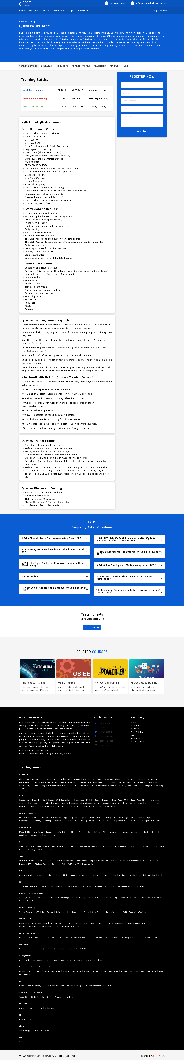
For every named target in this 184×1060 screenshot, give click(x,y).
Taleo (48, 803)
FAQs (125, 66)
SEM (72, 832)
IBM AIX (44, 886)
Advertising (158, 786)
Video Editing (25, 786)
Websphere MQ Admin (127, 886)
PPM (54, 960)
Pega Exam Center (148, 971)
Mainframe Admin (94, 886)
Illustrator (72, 782)
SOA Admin (41, 898)
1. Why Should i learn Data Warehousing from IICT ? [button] (55, 538)
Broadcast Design (80, 779)
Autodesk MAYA (55, 786)
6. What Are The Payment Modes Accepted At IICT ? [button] (129, 565)
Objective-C (46, 997)
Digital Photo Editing (143, 782)
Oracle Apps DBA (81, 800)
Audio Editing (39, 786)
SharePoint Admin (106, 861)
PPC (104, 832)
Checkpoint (82, 875)
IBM (20, 882)
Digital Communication (134, 779)
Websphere (109, 886)
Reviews (114, 66)
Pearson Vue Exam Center (30, 971)
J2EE (32, 846)
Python (122, 875)
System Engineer (98, 923)
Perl (160, 875)
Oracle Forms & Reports (150, 898)
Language (23, 944)
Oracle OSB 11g (79, 898)
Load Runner (48, 912)
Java (21, 842)
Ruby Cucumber (74, 912)
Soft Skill (83, 949)
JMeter (86, 912)
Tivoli (141, 886)
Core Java (23, 846)
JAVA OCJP (102, 846)
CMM (61, 960)
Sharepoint (68, 861)
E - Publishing (96, 782)
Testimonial (59, 11)
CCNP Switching (74, 986)
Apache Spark (144, 821)
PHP (21, 1015)
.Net (21, 856)
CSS (29, 832)
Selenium (60, 912)
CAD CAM (23, 1008)
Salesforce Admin (101, 938)
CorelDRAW (96, 779)
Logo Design (125, 782)
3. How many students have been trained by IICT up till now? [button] (55, 550)
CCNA (47, 986)
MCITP (109, 986)
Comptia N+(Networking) (68, 926)
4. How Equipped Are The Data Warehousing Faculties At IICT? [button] (129, 553)
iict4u (99, 727)
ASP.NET (41, 861)
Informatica (24, 818)
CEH (92, 875)
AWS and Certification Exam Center (34, 938)
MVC (63, 864)
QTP (37, 912)
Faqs (70, 11)
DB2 (75, 886)
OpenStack (137, 938)
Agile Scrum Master (34, 960)
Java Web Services (87, 846)
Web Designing (26, 827)
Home (22, 11)
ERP (20, 1037)
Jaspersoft (118, 821)
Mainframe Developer (28, 886)
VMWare (115, 938)
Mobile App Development (30, 992)
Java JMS (124, 846)
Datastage (24, 821)
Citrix (21, 1026)
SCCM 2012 (121, 861)
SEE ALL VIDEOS (92, 628)
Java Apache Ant (45, 850)
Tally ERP (50, 875)
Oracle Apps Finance (100, 800)
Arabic (48, 949)
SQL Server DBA (46, 806)
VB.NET (31, 861)
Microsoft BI (46, 818)
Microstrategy (61, 818)
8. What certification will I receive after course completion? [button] (129, 577)
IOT (76, 821)
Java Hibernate (56, 846)
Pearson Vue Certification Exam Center (37, 967)
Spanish (65, 949)
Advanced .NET (54, 861)
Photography (125, 786)
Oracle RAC (66, 800)
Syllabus (46, 66)
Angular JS (114, 832)
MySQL (29, 1019)
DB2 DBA (60, 806)
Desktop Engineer (58, 923)
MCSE (99, 875)
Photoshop (24, 779)
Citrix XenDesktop (41, 1031)
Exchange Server (89, 864)
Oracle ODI (24, 901)
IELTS (74, 949)
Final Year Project (27, 875)
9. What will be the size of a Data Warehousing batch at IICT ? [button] (55, 589)
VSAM (68, 886)
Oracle (22, 795)
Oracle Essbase (38, 901)
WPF (76, 864)
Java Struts (42, 846)
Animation (36, 779)
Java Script (38, 832)
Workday (125, 938)
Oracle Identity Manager (59, 898)
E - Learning (111, 782)
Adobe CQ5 (136, 832)
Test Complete (108, 912)
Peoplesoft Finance (134, 803)
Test (21, 1042)
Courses (135, 729)
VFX (157, 782)
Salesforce (63, 938)
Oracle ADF (93, 898)
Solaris (131, 875)
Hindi (40, 949)
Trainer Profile (81, 66)
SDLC (69, 960)
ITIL (21, 960)
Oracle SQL (24, 800)
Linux (114, 875)
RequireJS (23, 835)
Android (69, 997)
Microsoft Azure (151, 938)
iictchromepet (103, 736)
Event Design (25, 782)
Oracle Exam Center (129, 971)
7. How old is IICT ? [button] (55, 576)
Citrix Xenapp (25, 1031)
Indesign (83, 782)
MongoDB (97, 806)
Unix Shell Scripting (146, 875)
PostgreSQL (109, 806)
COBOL (59, 886)
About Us (33, 11)
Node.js (125, 832)
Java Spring (30, 850)
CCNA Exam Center (110, 971)
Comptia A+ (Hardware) (44, 926)
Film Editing (38, 782)
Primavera (49, 1008)
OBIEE (35, 818)
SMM (79, 832)
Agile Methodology (82, 960)
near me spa (25, 1046)
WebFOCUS (131, 821)
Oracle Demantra (61, 803)
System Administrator (78, 923)
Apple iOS (23, 997)
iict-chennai (102, 723)
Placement (100, 66)
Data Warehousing (27, 813)
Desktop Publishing (113, 779)
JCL (52, 886)
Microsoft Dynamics (138, 861)
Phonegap (59, 997)
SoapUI (95, 912)
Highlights (62, 66)
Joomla (58, 832)
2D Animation (49, 779)
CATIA (32, 1008)
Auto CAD (23, 1004)
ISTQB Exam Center (52, 971)
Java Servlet (71, 846)
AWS (53, 938)
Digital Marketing (92, 832)
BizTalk (40, 875)
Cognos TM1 (129, 818)
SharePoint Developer (85, 861)
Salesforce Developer (81, 938)
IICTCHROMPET (103, 732)
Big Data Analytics (78, 818)
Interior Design (86, 786)
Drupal (48, 832)
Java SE (154, 846)
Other (21, 871)
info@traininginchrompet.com (149, 3)
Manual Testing (26, 912)
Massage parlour (53, 1046)
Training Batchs (28, 66)
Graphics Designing (56, 782)
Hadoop (48, 821)
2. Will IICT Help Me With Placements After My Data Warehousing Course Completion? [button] (129, 539)
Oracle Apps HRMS (119, 800)
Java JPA (144, 846)
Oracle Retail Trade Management (85, 803)
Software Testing (27, 908)
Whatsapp (101, 745)
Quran (56, 949)
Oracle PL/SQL (38, 800)
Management (25, 956)
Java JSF (134, 846)
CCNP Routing (58, 986)
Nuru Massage (67, 1046)
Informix (86, 806)
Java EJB (114, 846)
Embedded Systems (66, 875)
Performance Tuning (28, 806)
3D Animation (64, 779)
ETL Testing (36, 821)
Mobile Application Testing (134, 912)
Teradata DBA (73, 806)
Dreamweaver (153, 779)
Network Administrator (136, 923)
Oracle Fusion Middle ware (31, 893)
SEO (66, 832)
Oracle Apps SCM (138, 800)
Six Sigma (97, 960)
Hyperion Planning (109, 898)
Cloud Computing (27, 933)
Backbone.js (36, 835)
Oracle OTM (117, 803)
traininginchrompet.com (40, 1056)
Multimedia (24, 775)
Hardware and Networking (30, 986)
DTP (23, 789)
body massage (38, 1046)
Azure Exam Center (92, 971)
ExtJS (146, 832)
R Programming (87, 821)
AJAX (106, 875)
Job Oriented (25, 919)
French (31, 949)
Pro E (40, 1008)
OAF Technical (36, 803)
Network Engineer (116, 923)
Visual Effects (70, 786)
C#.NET (22, 861)
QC (118, 912)
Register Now (160, 11)
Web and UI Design (142, 786)
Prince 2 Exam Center (72, 971)
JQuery (154, 832)
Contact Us (82, 11)
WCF (70, 864)
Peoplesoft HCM (152, 803)
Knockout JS (49, 835)
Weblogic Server (26, 898)
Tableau (68, 821)
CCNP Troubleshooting (93, 986)
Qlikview (58, 821)
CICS (81, 886)
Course (45, 11)
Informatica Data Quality (100, 818)
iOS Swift (34, 997)
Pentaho (156, 821)
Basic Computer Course (106, 786)
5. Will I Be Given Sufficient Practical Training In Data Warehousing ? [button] (55, 564)
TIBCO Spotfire (104, 821)
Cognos (118, 818)
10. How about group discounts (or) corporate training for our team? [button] (129, 591)
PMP (47, 960)
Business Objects (145, 818)
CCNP (21, 981)
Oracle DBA (53, 800)
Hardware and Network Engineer (33, 923)
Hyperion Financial (128, 898)
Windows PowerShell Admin (46, 864)
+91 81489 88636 (116, 3)
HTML (22, 832)
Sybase (106, 803)
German (22, 949)
